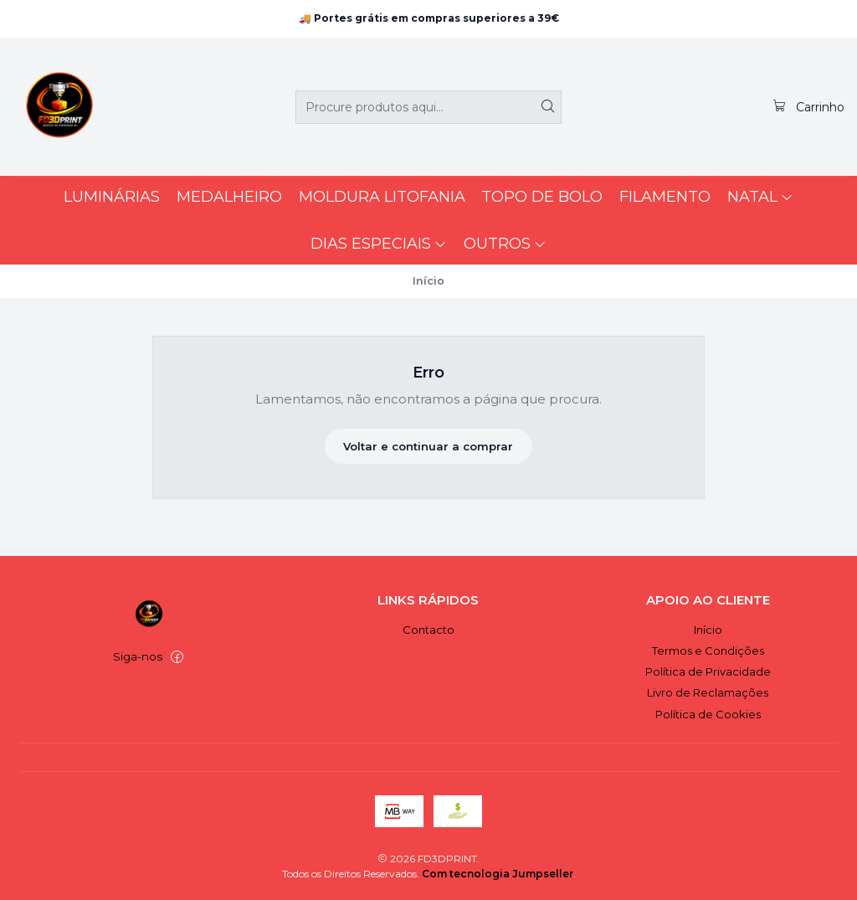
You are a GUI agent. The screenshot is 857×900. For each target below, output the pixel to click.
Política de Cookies (708, 714)
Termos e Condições (708, 650)
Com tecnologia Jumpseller (497, 873)
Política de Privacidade (708, 671)
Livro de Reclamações (707, 692)
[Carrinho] (808, 106)
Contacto (428, 629)
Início (708, 629)
